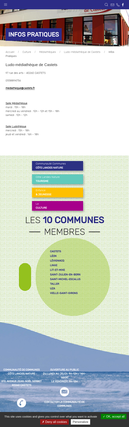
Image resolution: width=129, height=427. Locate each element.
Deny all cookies (54, 421)
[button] (5, 3)
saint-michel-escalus (65, 279)
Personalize (80, 421)
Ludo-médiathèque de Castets (82, 52)
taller (54, 283)
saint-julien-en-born (65, 274)
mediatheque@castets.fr (20, 88)
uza (52, 288)
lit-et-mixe (57, 270)
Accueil (10, 52)
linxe (53, 265)
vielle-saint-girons (64, 293)
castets (55, 251)
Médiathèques (47, 52)
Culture (26, 52)
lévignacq (57, 260)
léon (53, 256)
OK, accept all (114, 416)
